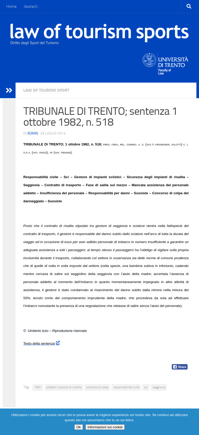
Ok (78, 427)
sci (146, 387)
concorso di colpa (97, 387)
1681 (37, 387)
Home (11, 6)
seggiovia (159, 387)
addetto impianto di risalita (63, 387)
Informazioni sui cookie (105, 427)
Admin (32, 133)
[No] (192, 421)
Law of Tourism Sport (46, 90)
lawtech (31, 6)
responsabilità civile (126, 387)
